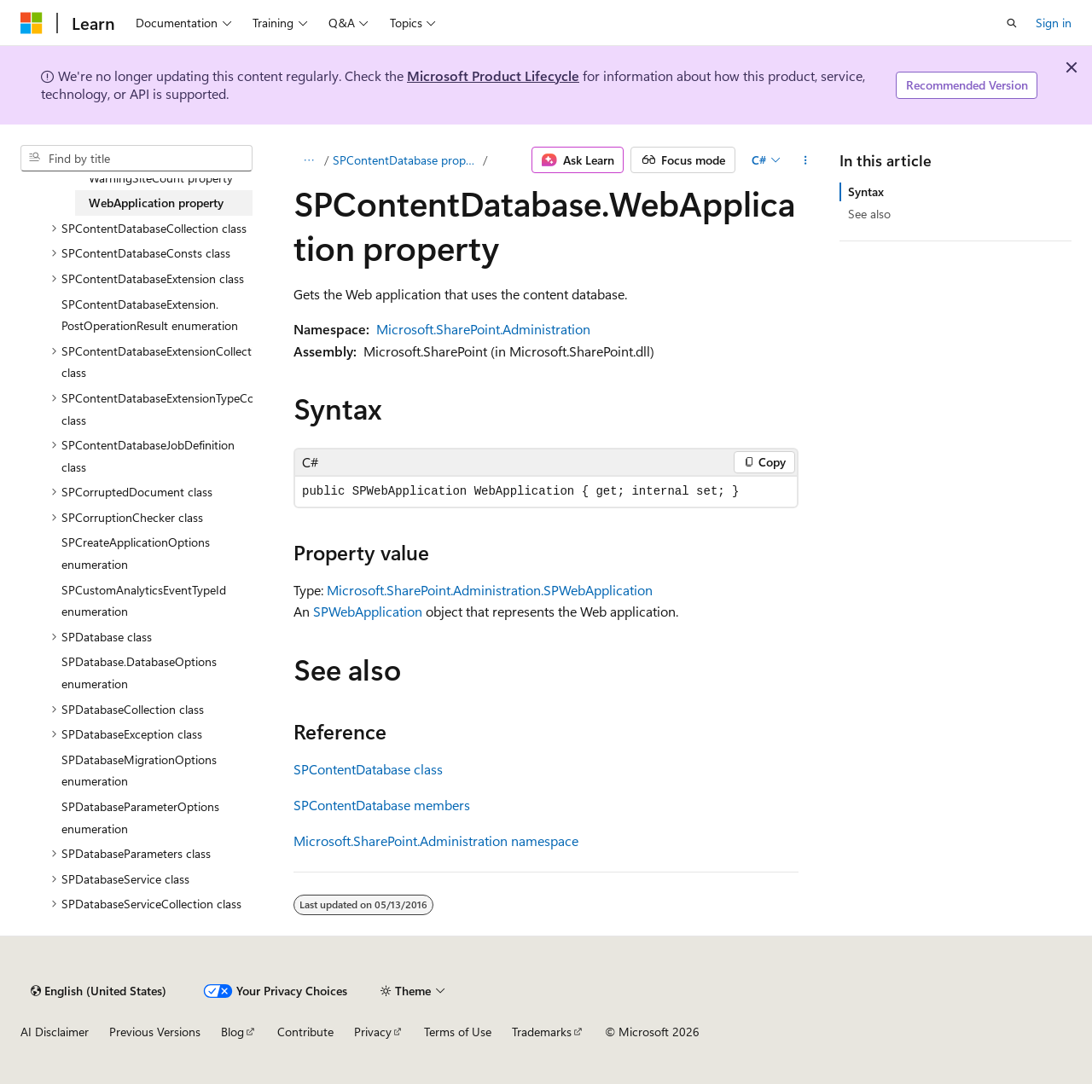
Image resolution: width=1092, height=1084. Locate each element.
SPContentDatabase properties (406, 160)
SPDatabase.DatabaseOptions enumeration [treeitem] (139, 672)
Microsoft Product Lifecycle (493, 75)
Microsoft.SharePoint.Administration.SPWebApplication (490, 590)
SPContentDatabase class (368, 769)
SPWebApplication (367, 611)
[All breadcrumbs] (308, 160)
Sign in (1054, 22)
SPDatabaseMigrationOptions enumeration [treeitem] (139, 770)
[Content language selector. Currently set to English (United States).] (98, 991)
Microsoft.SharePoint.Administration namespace (435, 840)
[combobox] (136, 158)
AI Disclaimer (54, 1031)
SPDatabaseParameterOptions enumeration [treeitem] (140, 817)
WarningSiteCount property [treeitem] (161, 178)
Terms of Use (457, 1031)
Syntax (866, 191)
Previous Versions (154, 1031)
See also (869, 214)
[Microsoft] (31, 23)
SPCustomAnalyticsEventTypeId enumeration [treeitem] (143, 601)
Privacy (373, 1031)
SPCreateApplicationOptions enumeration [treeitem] (135, 553)
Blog (232, 1031)
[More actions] (806, 160)
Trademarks (542, 1031)
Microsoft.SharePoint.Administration (483, 329)
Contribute (305, 1031)
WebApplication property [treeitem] (156, 202)
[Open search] (1012, 23)
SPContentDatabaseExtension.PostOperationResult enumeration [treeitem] (149, 315)
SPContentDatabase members (381, 805)
